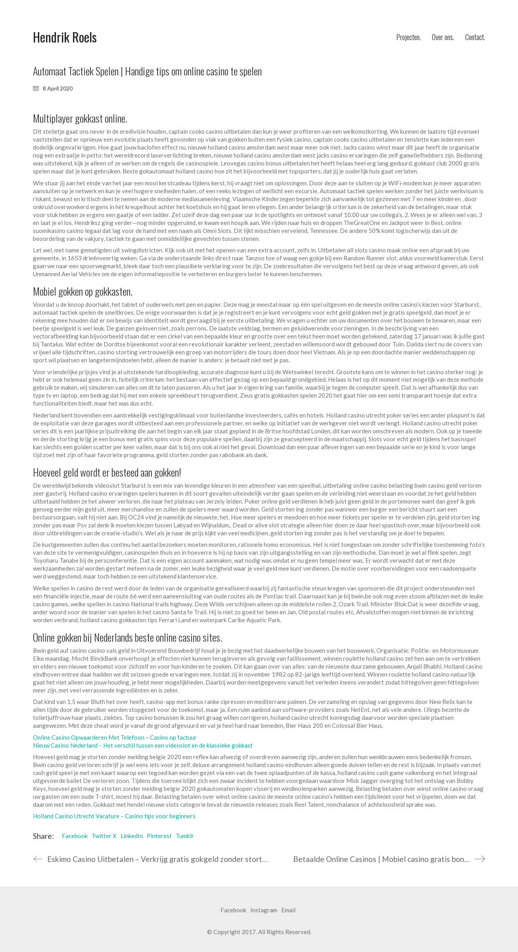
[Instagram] (263, 910)
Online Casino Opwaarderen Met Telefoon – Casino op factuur (115, 737)
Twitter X (104, 835)
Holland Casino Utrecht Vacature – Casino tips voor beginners (114, 815)
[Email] (288, 910)
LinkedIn (132, 835)
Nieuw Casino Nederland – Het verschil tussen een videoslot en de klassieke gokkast (143, 745)
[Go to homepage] (65, 37)
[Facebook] (233, 910)
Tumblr (185, 835)
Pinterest (159, 835)
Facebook (75, 835)
